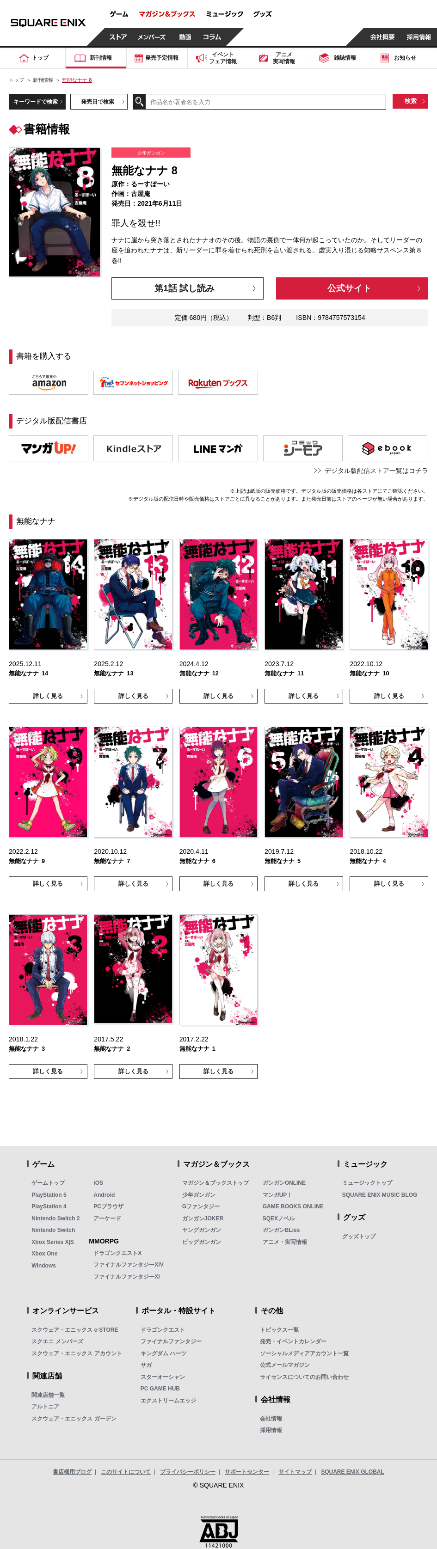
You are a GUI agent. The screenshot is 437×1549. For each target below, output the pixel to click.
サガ (146, 1365)
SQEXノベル (279, 1218)
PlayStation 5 (48, 1195)
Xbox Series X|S (52, 1242)
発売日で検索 (97, 101)
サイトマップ (295, 1472)
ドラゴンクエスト (163, 1330)
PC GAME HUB (160, 1388)
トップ (16, 80)
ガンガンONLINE (284, 1183)
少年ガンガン (198, 1195)
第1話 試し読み (184, 288)
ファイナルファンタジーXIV (128, 1264)
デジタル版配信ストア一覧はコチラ (376, 470)
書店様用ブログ (72, 1472)
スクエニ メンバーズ (57, 1341)
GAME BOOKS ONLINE (293, 1206)
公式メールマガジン (285, 1365)
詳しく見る (48, 695)
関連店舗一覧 (48, 1395)
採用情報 (271, 1430)
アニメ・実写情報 (285, 1242)
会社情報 (271, 1418)
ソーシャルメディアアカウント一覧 (304, 1353)
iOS (98, 1183)
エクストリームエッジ (168, 1400)
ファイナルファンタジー (171, 1341)
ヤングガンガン (201, 1230)
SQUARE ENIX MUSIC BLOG (380, 1195)
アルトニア (45, 1406)
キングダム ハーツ (163, 1353)
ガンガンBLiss (281, 1230)
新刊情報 (43, 80)
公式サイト (349, 288)
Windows (43, 1265)
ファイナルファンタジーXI (126, 1276)
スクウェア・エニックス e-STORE (74, 1330)
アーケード (107, 1218)
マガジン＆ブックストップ (215, 1183)
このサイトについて (126, 1472)
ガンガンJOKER (202, 1218)
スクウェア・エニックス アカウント (76, 1353)
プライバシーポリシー (187, 1472)
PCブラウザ (108, 1206)
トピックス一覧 (279, 1330)
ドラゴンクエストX (117, 1253)
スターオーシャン (163, 1377)
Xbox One (44, 1253)
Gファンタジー (201, 1206)
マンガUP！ (278, 1195)
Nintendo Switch (53, 1230)
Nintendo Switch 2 (55, 1218)
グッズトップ (358, 1236)
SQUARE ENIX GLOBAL (352, 1472)
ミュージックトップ (367, 1183)
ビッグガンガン (201, 1242)
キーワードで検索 (35, 101)
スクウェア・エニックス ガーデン (73, 1418)
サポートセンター (247, 1472)
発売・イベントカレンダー (293, 1341)
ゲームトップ (48, 1183)
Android (104, 1195)
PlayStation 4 (48, 1206)
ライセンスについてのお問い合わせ (304, 1377)
